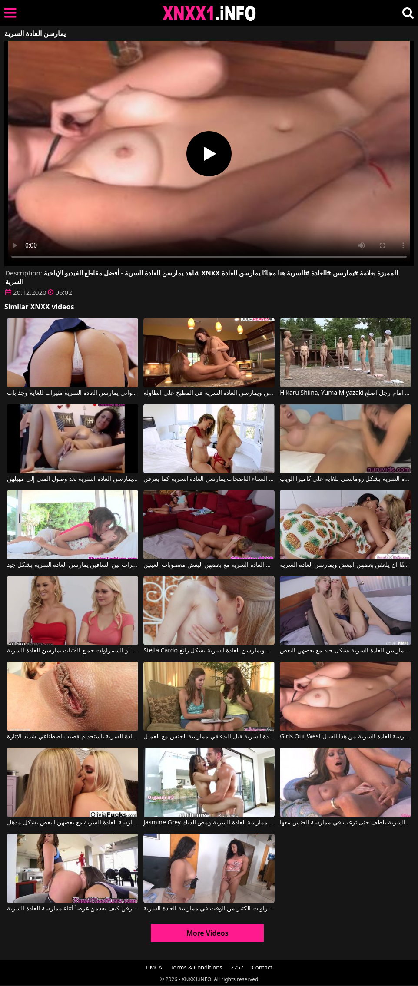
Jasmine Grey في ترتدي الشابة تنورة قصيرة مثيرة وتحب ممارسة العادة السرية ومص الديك (208, 822)
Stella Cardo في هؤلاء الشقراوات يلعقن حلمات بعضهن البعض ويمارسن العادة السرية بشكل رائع (208, 650)
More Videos (207, 933)
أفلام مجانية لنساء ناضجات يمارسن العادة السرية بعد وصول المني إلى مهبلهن (72, 479)
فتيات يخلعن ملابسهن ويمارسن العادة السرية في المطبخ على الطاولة (208, 393)
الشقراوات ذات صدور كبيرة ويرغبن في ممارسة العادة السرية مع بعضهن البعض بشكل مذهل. (72, 822)
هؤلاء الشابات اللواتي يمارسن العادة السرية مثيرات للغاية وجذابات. (72, 393)
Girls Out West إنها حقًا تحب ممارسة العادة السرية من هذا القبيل (345, 736)
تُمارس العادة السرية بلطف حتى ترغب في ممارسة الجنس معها (345, 822)
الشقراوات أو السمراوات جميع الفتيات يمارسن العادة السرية (72, 650)
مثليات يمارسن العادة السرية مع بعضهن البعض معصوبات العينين (208, 565)
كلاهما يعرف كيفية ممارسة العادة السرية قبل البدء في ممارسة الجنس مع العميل (208, 736)
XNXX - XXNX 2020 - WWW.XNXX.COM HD (209, 13)
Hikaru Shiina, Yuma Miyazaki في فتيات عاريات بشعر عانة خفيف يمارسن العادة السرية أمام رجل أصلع (345, 393)
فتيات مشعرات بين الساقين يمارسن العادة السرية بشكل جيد (72, 565)
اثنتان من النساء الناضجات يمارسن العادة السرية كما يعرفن (208, 479)
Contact (262, 967)
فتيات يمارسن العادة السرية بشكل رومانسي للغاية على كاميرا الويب (345, 479)
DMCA (154, 967)
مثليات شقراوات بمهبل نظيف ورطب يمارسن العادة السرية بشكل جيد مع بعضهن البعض (345, 650)
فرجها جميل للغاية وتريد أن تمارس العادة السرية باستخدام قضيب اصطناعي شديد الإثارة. (72, 736)
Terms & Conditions (196, 967)
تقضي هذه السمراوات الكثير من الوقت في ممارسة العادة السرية (208, 908)
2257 (237, 967)
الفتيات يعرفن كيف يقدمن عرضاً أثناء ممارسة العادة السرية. (72, 908)
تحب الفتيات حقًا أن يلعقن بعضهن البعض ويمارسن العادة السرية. (345, 565)
